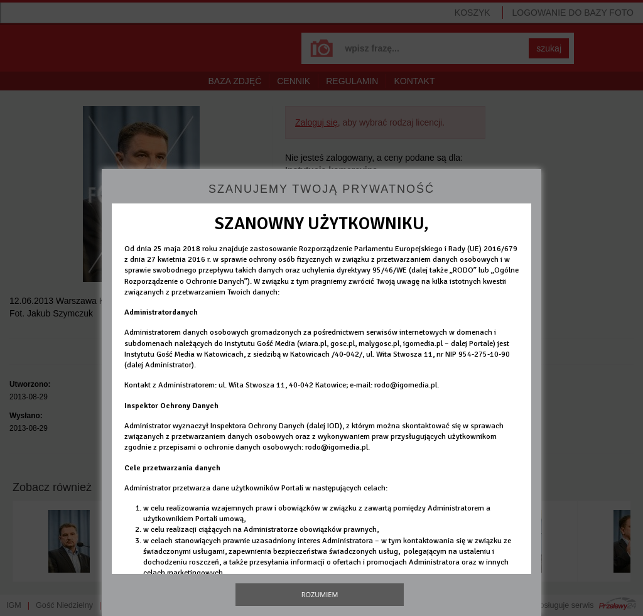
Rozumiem (319, 594)
